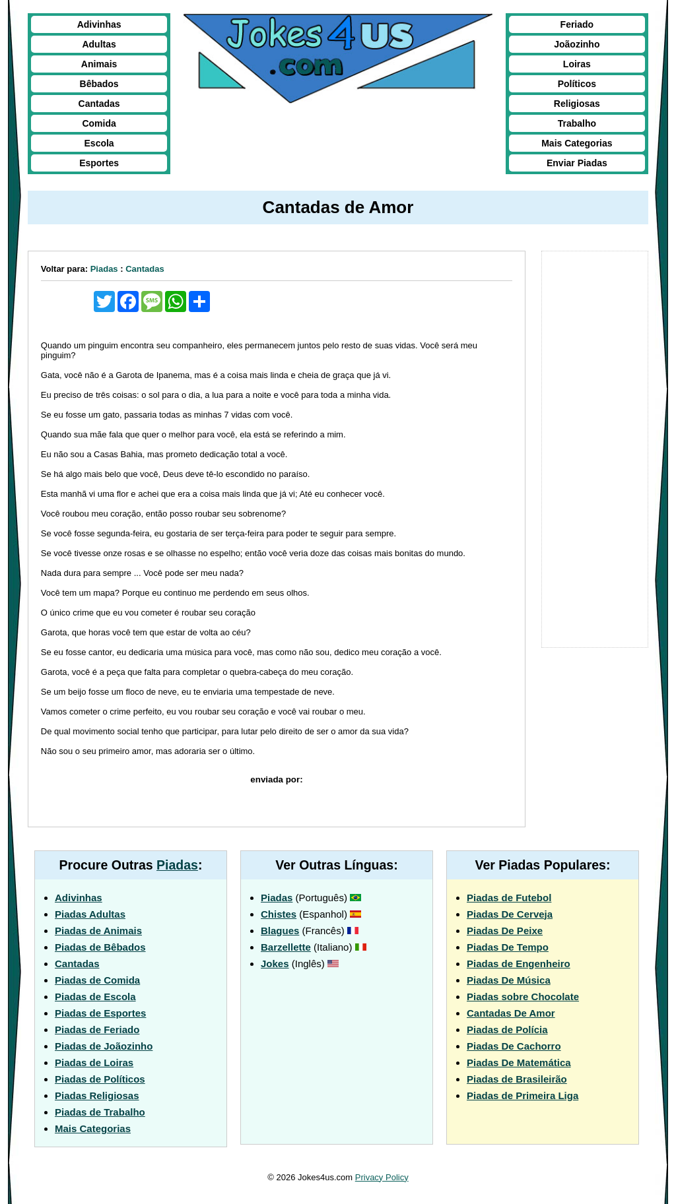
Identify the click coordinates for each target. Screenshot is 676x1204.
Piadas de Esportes (100, 1013)
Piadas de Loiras (94, 1062)
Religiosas (577, 103)
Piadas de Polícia (507, 1029)
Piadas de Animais (98, 930)
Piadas (104, 269)
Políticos (577, 84)
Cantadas (99, 103)
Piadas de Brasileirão (517, 1079)
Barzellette (286, 947)
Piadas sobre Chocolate (523, 996)
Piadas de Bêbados (100, 947)
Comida (99, 123)
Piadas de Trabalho (100, 1112)
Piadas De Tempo (508, 947)
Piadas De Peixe (505, 930)
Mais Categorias (576, 143)
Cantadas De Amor (511, 1013)
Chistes (278, 914)
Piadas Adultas (90, 914)
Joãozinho (576, 44)
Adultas (99, 44)
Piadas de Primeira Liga (522, 1095)
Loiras (577, 64)
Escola (99, 143)
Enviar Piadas (577, 163)
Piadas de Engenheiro (518, 963)
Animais (99, 64)
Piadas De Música (509, 980)
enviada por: (276, 779)
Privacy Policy (382, 1177)
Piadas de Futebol (509, 897)
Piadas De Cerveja (510, 914)
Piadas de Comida (97, 980)
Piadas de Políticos (100, 1079)
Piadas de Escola (95, 996)
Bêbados (99, 84)
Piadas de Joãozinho (103, 1046)
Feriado (577, 24)
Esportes (99, 163)
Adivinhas (99, 24)
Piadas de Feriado (97, 1029)
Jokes (275, 963)
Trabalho (577, 123)
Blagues (280, 930)
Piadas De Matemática (519, 1062)
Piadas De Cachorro (514, 1046)
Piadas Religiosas (97, 1095)
